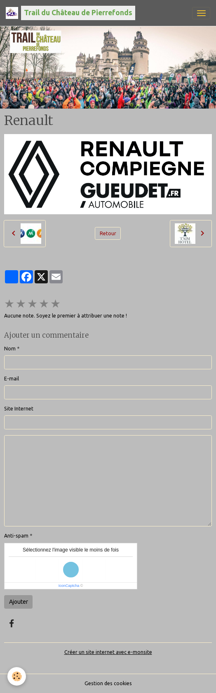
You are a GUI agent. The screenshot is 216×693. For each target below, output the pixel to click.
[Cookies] (16, 676)
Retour (108, 233)
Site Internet (18, 408)
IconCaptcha (69, 586)
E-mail (11, 378)
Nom (10, 348)
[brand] (70, 13)
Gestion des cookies (108, 683)
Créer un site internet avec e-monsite (108, 652)
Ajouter (18, 601)
